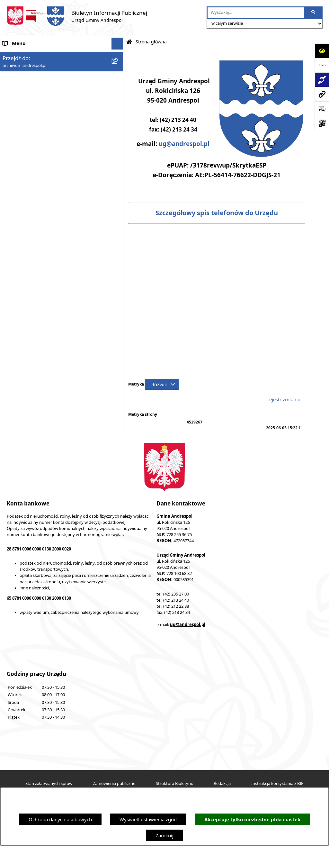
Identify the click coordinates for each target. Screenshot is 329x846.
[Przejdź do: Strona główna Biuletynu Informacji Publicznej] (129, 42)
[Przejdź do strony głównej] (76, 16)
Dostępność (16, 303)
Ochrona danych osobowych (60, 819)
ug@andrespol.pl (184, 144)
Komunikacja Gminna (26, 206)
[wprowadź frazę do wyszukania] (256, 12)
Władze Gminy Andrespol (31, 116)
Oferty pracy (16, 170)
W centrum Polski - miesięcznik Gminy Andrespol (57, 327)
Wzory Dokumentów (25, 242)
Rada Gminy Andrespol (28, 104)
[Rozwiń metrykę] (162, 384)
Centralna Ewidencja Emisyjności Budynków (51, 315)
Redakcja (222, 783)
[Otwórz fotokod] (322, 123)
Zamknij (164, 835)
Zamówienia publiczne (114, 783)
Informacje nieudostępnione (34, 230)
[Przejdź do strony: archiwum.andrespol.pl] (322, 94)
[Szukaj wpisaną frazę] (314, 12)
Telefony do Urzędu (24, 254)
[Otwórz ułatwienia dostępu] (322, 50)
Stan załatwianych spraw (48, 783)
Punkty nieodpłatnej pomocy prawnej (44, 339)
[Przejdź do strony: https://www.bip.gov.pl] (322, 65)
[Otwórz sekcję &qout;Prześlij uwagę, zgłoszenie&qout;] (322, 108)
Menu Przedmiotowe (26, 91)
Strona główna (19, 55)
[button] (119, 80)
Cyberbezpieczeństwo (26, 290)
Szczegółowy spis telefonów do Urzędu (217, 212)
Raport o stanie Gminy (27, 266)
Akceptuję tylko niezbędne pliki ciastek (252, 819)
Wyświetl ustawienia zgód (148, 819)
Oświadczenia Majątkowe (31, 218)
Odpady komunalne (25, 194)
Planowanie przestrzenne (30, 279)
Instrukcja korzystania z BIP (33, 145)
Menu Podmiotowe (24, 80)
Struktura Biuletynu (174, 783)
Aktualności (15, 67)
